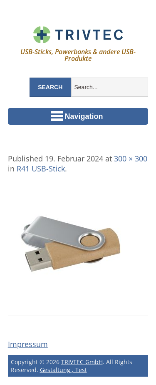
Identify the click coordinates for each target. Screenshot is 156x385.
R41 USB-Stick (41, 169)
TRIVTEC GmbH (82, 362)
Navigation (77, 116)
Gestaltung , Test (63, 370)
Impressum (28, 344)
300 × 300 (130, 158)
